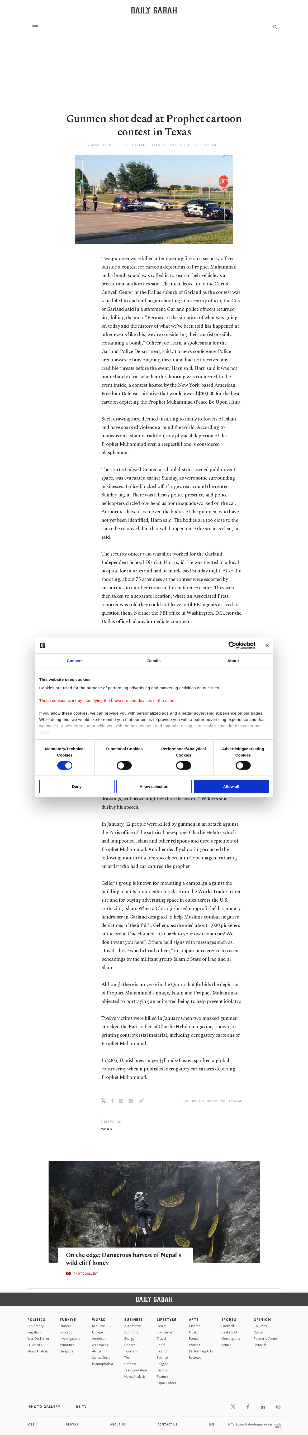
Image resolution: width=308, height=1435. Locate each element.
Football (227, 1326)
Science (162, 1357)
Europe (97, 1332)
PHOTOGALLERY (86, 1273)
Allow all (231, 786)
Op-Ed (258, 1332)
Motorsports (230, 1338)
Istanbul (66, 1326)
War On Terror (38, 1338)
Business (133, 1319)
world (106, 1129)
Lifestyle (167, 1319)
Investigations (70, 1338)
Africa (96, 1351)
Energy (129, 1338)
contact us (167, 1424)
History (162, 1370)
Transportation (135, 1370)
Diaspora (67, 1351)
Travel (161, 1338)
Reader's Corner (266, 1338)
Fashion (162, 1351)
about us (118, 1424)
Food (161, 1345)
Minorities (67, 1345)
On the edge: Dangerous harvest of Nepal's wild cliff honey (115, 1259)
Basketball (229, 1332)
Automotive (133, 1326)
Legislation (35, 1332)
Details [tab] (154, 660)
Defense (130, 1364)
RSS (212, 1424)
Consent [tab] (75, 660)
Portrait (194, 1345)
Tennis (226, 1345)
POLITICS (36, 1319)
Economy (131, 1332)
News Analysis (38, 1351)
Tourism (130, 1351)
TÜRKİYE (68, 1319)
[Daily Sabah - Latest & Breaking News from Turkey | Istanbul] (154, 10)
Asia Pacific (100, 1345)
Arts (194, 1319)
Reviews (195, 1357)
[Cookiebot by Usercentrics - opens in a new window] (232, 645)
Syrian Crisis (101, 1357)
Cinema (194, 1326)
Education (67, 1332)
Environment (166, 1332)
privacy (72, 1424)
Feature (162, 1376)
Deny (77, 786)
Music (193, 1332)
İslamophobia (102, 1364)
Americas (99, 1338)
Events (193, 1338)
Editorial (260, 1345)
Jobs (31, 1424)
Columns (260, 1326)
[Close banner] (267, 645)
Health (162, 1326)
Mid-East (98, 1326)
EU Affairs (34, 1345)
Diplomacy (35, 1326)
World (99, 1319)
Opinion (262, 1319)
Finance (130, 1345)
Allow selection (154, 786)
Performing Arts (201, 1351)
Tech (127, 1357)
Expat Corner (166, 1383)
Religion (163, 1364)
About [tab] (233, 660)
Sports (228, 1319)
